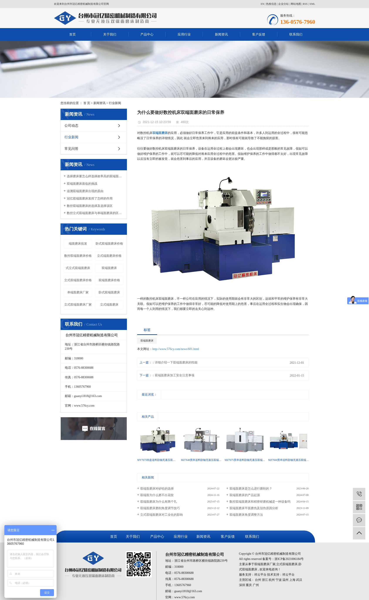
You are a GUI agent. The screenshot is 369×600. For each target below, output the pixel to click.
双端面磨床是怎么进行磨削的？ (250, 488)
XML (312, 3)
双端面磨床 (109, 268)
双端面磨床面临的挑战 (82, 183)
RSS (305, 3)
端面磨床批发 (78, 243)
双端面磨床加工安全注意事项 (174, 375)
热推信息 (271, 3)
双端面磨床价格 (109, 280)
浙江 (265, 579)
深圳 (242, 585)
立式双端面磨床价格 (78, 280)
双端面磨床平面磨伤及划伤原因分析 (253, 508)
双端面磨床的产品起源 (244, 495)
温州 (285, 579)
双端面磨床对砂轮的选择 (157, 488)
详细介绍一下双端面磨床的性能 (176, 362)
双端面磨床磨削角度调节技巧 (160, 508)
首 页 (86, 103)
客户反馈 (258, 34)
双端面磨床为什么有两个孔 (158, 501)
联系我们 (295, 34)
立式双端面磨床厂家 (78, 304)
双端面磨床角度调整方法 (246, 514)
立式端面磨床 (109, 304)
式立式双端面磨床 (78, 268)
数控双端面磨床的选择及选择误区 (90, 206)
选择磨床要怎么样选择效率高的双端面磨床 (95, 176)
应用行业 (184, 34)
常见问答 (71, 148)
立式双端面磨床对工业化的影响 (161, 514)
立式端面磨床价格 (109, 255)
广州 (256, 585)
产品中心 (146, 34)
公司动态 (71, 125)
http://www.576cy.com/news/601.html (175, 349)
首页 (72, 34)
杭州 (272, 579)
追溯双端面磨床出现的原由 (85, 191)
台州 (258, 579)
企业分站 (283, 3)
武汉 (299, 579)
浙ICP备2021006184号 (289, 559)
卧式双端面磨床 (109, 292)
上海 (292, 579)
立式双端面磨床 (287, 564)
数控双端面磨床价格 (78, 255)
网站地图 (296, 3)
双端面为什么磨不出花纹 (157, 495)
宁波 (279, 579)
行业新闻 (115, 103)
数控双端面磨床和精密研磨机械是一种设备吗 (259, 501)
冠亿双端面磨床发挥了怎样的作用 (90, 198)
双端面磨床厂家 (265, 564)
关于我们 (109, 34)
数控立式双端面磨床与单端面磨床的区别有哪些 (95, 213)
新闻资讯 (221, 34)
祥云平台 (260, 574)
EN (262, 3)
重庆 (249, 585)
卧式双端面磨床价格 (109, 243)
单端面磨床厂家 (78, 292)
